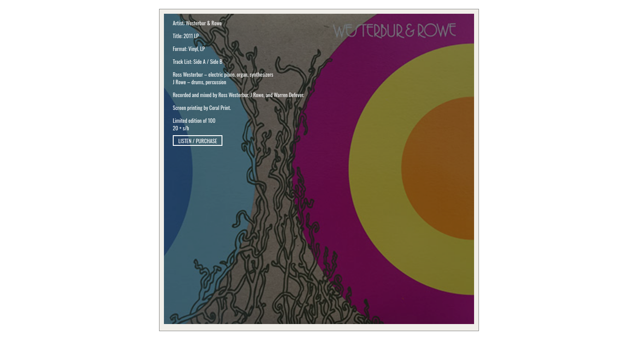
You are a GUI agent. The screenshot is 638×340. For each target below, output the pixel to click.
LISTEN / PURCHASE (197, 141)
